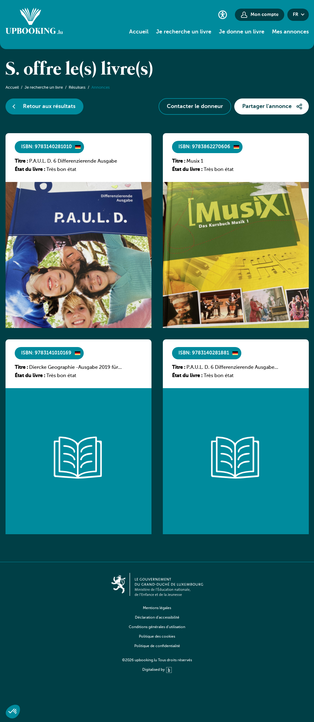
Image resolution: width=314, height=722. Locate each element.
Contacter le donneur (195, 106)
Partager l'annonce (267, 106)
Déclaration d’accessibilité (157, 618)
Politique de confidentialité (157, 646)
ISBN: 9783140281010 (46, 147)
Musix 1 (194, 161)
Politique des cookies (157, 637)
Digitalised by (157, 670)
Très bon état (61, 169)
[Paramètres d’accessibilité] (222, 14)
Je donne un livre (241, 32)
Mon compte (264, 14)
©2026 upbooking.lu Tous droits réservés (157, 660)
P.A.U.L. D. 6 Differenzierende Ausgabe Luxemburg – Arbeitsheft (230, 368)
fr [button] (295, 14)
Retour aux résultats (49, 106)
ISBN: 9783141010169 (46, 353)
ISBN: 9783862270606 (204, 147)
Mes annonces (290, 32)
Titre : (21, 161)
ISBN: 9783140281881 (203, 353)
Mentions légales (157, 608)
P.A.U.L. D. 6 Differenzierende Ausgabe (73, 161)
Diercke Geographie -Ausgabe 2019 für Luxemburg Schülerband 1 (73, 368)
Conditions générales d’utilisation (157, 627)
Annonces (100, 88)
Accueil (138, 32)
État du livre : (30, 169)
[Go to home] (34, 22)
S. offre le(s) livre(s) (79, 70)
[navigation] (157, 631)
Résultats (77, 88)
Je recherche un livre (183, 32)
